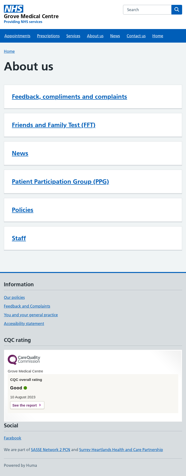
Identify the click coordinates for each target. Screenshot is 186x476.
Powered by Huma (20, 465)
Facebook (12, 438)
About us (95, 35)
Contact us (136, 35)
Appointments (17, 35)
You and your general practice (31, 314)
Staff (19, 238)
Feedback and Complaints (27, 306)
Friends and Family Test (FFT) (53, 125)
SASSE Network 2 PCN (50, 449)
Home (157, 35)
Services (73, 35)
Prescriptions (48, 35)
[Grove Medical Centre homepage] (31, 14)
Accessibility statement (24, 323)
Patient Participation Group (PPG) (60, 181)
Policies (22, 210)
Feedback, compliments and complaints (69, 96)
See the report (24, 405)
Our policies (14, 297)
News (115, 35)
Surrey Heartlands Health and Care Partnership (121, 449)
